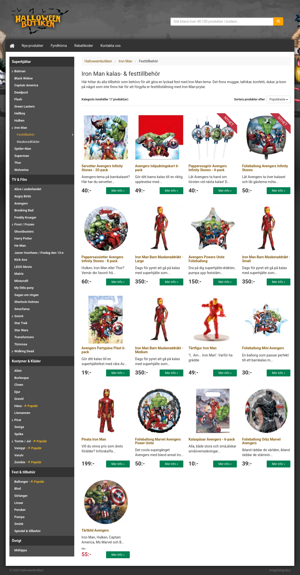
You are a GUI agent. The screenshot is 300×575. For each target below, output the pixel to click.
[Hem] (12, 45)
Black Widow (23, 78)
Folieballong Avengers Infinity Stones (265, 168)
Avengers (21, 203)
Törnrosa (20, 344)
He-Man (20, 245)
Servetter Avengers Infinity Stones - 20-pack (102, 168)
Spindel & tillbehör (27, 531)
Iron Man (20, 128)
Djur (17, 392)
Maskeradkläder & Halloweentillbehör (40, 21)
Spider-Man (22, 148)
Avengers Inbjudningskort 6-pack (157, 168)
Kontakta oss (110, 46)
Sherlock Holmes (26, 302)
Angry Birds (22, 196)
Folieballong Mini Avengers (263, 348)
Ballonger (29, 481)
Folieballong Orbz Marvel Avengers (261, 441)
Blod (17, 488)
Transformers (24, 337)
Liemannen (22, 413)
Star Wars (21, 330)
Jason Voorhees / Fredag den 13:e (38, 253)
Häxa (26, 406)
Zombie (27, 462)
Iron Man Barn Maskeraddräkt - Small (266, 259)
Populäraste (278, 99)
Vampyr (27, 448)
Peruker (20, 510)
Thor (17, 163)
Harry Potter (23, 238)
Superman (21, 156)
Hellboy (19, 113)
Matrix (18, 274)
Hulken (19, 120)
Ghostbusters (24, 231)
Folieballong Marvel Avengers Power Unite (158, 441)
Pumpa (19, 517)
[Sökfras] (222, 21)
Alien (18, 370)
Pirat (17, 420)
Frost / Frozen (24, 224)
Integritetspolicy (280, 570)
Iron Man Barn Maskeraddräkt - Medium (159, 350)
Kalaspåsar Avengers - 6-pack (211, 439)
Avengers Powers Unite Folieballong (206, 259)
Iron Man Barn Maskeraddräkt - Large (159, 259)
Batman (19, 71)
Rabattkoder (83, 46)
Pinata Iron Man (94, 439)
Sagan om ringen (26, 295)
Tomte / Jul (30, 441)
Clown (18, 385)
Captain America (26, 85)
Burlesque (21, 378)
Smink (18, 524)
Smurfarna (22, 309)
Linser (18, 503)
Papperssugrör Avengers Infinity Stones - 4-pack (207, 168)
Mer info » (118, 190)
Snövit (18, 316)
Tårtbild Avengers (95, 530)
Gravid (18, 399)
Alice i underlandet (27, 189)
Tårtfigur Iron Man (202, 348)
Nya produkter (32, 46)
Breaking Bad (23, 210)
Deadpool (21, 92)
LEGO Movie (23, 267)
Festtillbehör (26, 134)
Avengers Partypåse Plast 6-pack (104, 350)
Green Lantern (24, 106)
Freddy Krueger (25, 217)
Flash (18, 99)
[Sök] (278, 21)
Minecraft (21, 281)
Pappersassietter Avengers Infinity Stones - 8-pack (103, 259)
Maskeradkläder (28, 142)
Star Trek (20, 323)
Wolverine (21, 170)
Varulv (18, 455)
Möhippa (20, 550)
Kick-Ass (20, 259)
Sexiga (19, 427)
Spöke (18, 434)
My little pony (24, 288)
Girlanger (21, 496)
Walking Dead (24, 351)
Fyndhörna (59, 46)
